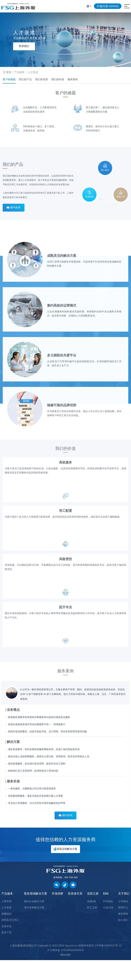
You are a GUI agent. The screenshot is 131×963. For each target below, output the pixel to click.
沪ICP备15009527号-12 (107, 948)
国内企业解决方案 (34, 904)
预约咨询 (11, 210)
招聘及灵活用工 (10, 922)
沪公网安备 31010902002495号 (65, 953)
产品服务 (7, 896)
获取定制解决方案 (65, 852)
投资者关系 (75, 896)
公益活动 (108, 910)
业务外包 (6, 929)
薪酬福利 (6, 916)
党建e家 (91, 904)
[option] (65, 39)
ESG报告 (108, 904)
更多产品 (6, 935)
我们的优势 (41, 79)
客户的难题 (9, 79)
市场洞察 (57, 896)
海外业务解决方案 (34, 910)
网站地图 (65, 957)
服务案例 (73, 79)
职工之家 (92, 910)
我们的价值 (57, 79)
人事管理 (6, 904)
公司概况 (123, 904)
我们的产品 (25, 79)
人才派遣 (6, 910)
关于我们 (124, 896)
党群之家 (93, 896)
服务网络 (123, 916)
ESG (105, 896)
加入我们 (123, 922)
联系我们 (24, 46)
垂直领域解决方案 (35, 896)
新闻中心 (123, 910)
